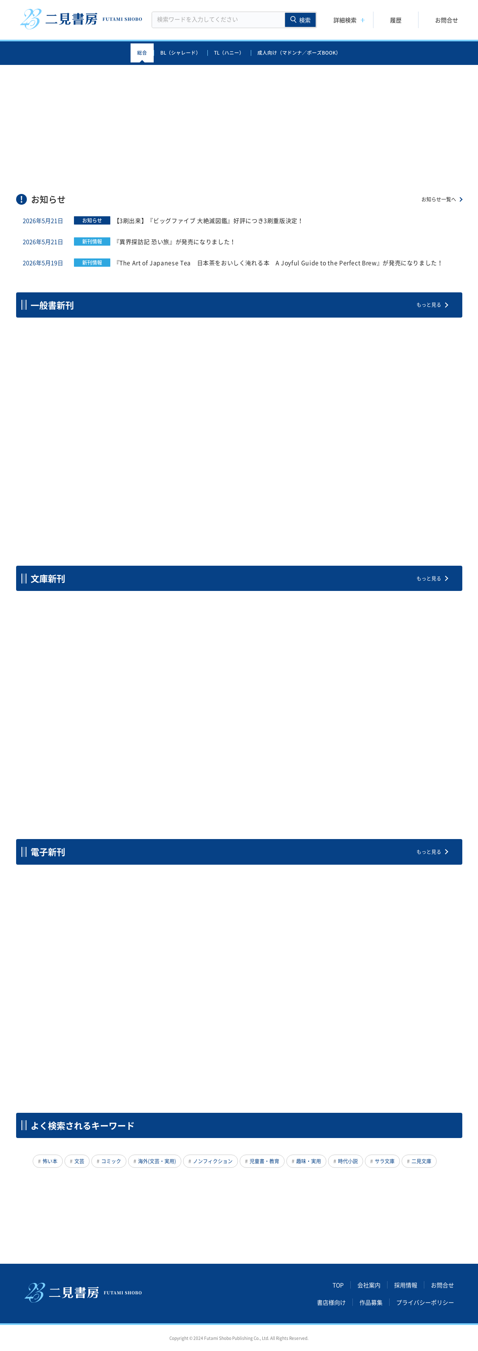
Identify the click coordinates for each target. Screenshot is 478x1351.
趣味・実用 (308, 1161)
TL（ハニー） (229, 52)
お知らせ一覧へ (438, 199)
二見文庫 (421, 1161)
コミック (111, 1161)
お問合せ (446, 20)
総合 (142, 52)
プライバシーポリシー (425, 1302)
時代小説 (348, 1161)
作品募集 (371, 1302)
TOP (338, 1285)
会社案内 (368, 1285)
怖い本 (50, 1161)
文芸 (79, 1161)
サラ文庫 (385, 1161)
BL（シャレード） (180, 52)
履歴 (396, 20)
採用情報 (405, 1285)
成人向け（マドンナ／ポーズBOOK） (299, 52)
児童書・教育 (264, 1161)
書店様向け (331, 1302)
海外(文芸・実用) (157, 1161)
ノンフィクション (213, 1161)
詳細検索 (345, 20)
